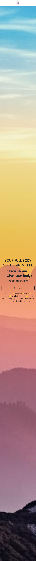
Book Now (18, 288)
